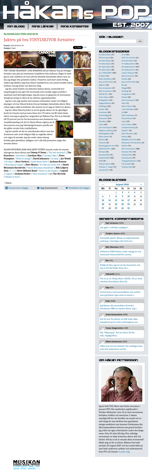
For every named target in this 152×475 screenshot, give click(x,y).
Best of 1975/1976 (128, 82)
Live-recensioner (105, 127)
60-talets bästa (127, 60)
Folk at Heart (127, 106)
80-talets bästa (105, 67)
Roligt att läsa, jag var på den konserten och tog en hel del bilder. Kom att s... (120, 266)
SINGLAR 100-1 (105, 149)
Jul (123, 112)
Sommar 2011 (127, 152)
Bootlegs (125, 91)
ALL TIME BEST (105, 73)
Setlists (124, 145)
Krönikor (102, 121)
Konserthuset (127, 118)
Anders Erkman (128, 73)
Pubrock (102, 142)
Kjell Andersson (128, 115)
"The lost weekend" (57, 152)
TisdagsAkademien (129, 161)
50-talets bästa (105, 60)
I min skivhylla (128, 109)
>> (141, 184)
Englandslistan (105, 103)
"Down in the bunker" (48, 170)
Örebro (101, 139)
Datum (124, 97)
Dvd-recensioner (128, 100)
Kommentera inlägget (17, 188)
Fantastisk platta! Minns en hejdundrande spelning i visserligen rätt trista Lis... (119, 239)
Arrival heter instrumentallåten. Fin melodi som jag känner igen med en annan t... (120, 293)
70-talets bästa (105, 64)
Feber (124, 103)
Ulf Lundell (126, 164)
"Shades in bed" (12, 176)
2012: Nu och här (128, 57)
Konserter (103, 118)
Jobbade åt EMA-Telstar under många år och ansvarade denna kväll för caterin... (120, 253)
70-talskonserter (128, 64)
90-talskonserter (128, 70)
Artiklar (102, 76)
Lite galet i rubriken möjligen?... (114, 227)
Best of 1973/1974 (106, 82)
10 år (124, 54)
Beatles (124, 79)
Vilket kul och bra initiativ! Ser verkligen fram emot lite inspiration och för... (121, 347)
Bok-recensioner (105, 91)
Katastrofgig (104, 115)
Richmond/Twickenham (131, 142)
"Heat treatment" (40, 173)
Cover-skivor (104, 97)
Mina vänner (104, 136)
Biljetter (102, 85)
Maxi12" (125, 130)
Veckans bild (127, 167)
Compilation (126, 94)
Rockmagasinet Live (107, 145)
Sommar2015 (127, 155)
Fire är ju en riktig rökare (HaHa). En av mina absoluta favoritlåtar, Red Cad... (121, 280)
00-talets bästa (105, 54)
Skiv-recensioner (128, 149)
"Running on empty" (14, 164)
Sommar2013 (104, 155)
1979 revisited (104, 57)
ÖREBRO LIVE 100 (129, 139)
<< (103, 184)
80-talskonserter (128, 67)
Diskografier (104, 100)
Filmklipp (103, 106)
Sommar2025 (104, 158)
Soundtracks (127, 158)
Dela (85, 47)
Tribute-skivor (104, 164)
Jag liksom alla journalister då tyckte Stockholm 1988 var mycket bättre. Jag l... (119, 307)
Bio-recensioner (105, 88)
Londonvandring (128, 127)
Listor (101, 124)
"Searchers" (20, 155)
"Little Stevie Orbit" (39, 161)
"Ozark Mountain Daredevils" (40, 167)
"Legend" (9, 173)
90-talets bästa (105, 70)
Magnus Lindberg (106, 130)
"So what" (9, 161)
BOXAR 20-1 (103, 94)
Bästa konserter (128, 76)
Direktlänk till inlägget (78, 188)
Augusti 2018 (122, 184)
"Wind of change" (23, 158)
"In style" (54, 158)
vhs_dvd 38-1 (104, 170)
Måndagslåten (104, 133)
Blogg (124, 88)
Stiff (100, 161)
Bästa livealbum (105, 79)
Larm (124, 121)
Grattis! (102, 109)
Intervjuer (103, 112)
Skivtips (102, 152)
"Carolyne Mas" (50, 155)
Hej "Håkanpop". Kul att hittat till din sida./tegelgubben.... (117, 334)
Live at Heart (127, 124)
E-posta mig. (124, 451)
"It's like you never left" (50, 164)
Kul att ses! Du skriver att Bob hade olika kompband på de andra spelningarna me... (119, 320)
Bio (123, 85)
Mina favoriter (127, 133)
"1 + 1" (12, 170)
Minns (124, 136)
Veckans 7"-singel (106, 167)
